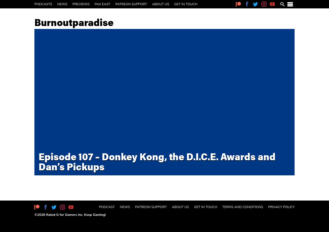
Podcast (107, 207)
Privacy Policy (281, 207)
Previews (81, 4)
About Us (160, 4)
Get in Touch (185, 4)
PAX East (102, 4)
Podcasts (43, 4)
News (62, 4)
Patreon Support (131, 4)
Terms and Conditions (242, 207)
